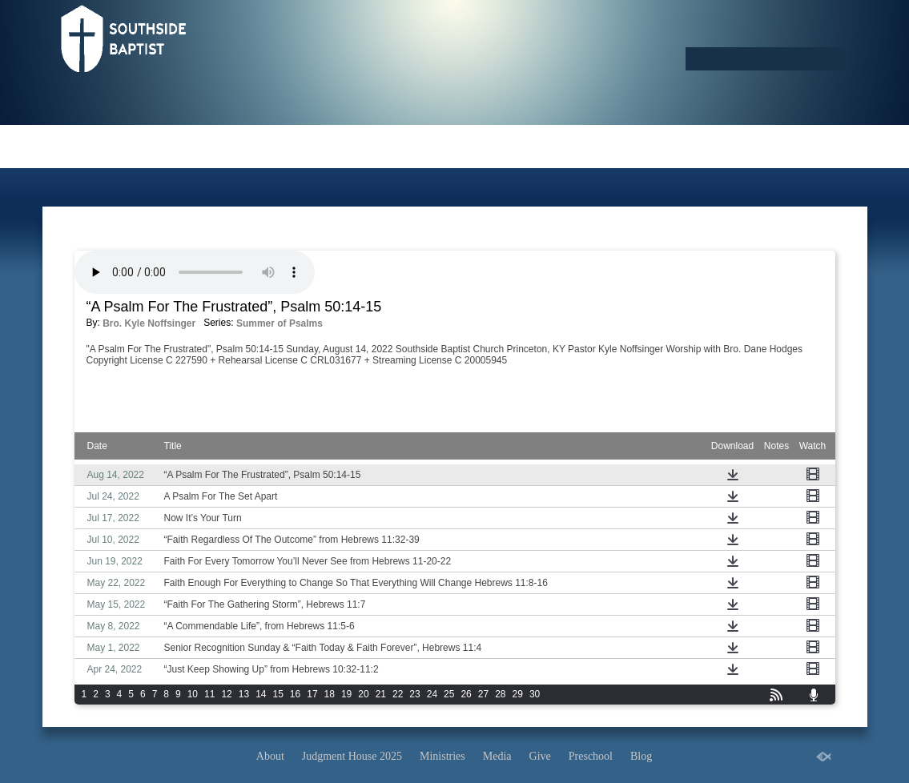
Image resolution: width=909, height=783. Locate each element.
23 (414, 694)
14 (260, 694)
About (270, 756)
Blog (641, 756)
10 (192, 694)
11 (209, 694)
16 (295, 694)
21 (381, 694)
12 (226, 694)
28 (500, 694)
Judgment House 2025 (352, 756)
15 (277, 694)
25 (449, 694)
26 (466, 694)
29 (518, 694)
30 (534, 694)
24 (432, 694)
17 (312, 694)
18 (329, 694)
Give (540, 756)
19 (346, 694)
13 (244, 694)
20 (363, 694)
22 (397, 694)
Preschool (591, 756)
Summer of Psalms (279, 323)
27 (483, 694)
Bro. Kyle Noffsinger (149, 323)
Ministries (442, 756)
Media (497, 756)
